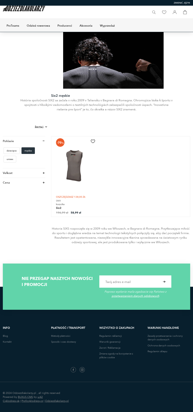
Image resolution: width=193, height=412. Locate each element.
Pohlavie (8, 141)
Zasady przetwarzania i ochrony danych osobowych (165, 337)
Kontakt (7, 342)
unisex (10, 159)
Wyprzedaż (107, 26)
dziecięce (12, 150)
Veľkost (7, 173)
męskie (28, 150)
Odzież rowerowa (38, 26)
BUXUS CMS (25, 397)
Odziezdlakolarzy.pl (57, 401)
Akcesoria (86, 26)
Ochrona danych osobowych (164, 345)
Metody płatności (60, 336)
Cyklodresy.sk (11, 401)
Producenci (64, 26)
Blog (5, 336)
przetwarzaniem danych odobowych (135, 296)
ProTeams (13, 26)
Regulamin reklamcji (110, 336)
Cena (6, 182)
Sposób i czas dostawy (63, 342)
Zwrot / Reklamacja (109, 348)
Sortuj (39, 126)
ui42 (40, 397)
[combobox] (182, 3)
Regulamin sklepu (157, 351)
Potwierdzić (164, 281)
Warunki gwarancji (109, 342)
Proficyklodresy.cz (32, 401)
